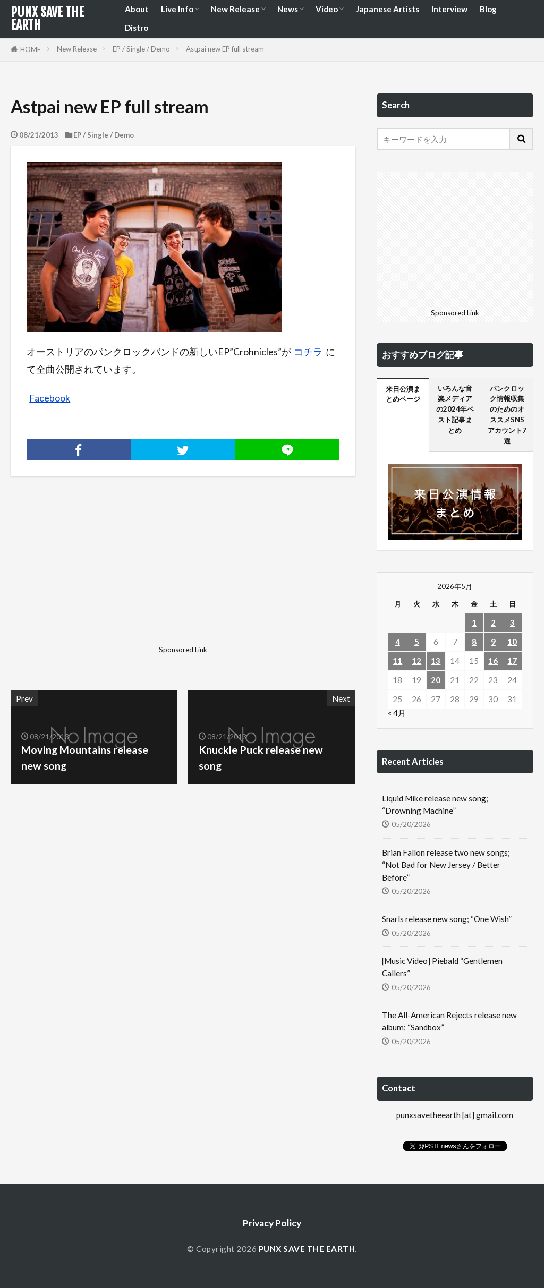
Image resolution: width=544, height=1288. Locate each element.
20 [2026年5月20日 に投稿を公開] (435, 680)
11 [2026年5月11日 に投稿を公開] (397, 661)
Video (327, 9)
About (137, 9)
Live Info (177, 9)
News (287, 9)
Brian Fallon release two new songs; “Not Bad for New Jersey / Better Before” (446, 865)
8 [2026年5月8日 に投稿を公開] (474, 641)
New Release (235, 9)
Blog (488, 9)
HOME (30, 49)
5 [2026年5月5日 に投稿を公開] (416, 641)
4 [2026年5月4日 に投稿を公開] (397, 641)
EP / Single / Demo (141, 49)
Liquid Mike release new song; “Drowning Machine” (435, 804)
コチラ (308, 351)
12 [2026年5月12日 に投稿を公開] (416, 661)
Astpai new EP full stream (225, 49)
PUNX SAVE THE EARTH (47, 18)
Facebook (49, 398)
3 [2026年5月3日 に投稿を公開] (512, 622)
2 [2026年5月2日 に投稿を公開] (493, 622)
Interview (449, 9)
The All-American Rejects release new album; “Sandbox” (449, 1021)
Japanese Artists (387, 9)
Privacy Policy (272, 1223)
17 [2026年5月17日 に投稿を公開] (512, 661)
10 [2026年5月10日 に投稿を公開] (512, 641)
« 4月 (397, 713)
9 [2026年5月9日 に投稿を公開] (493, 641)
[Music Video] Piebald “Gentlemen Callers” (442, 967)
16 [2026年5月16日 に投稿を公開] (493, 661)
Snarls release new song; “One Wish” (447, 919)
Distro (136, 27)
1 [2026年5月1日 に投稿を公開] (474, 622)
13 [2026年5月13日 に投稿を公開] (435, 661)
